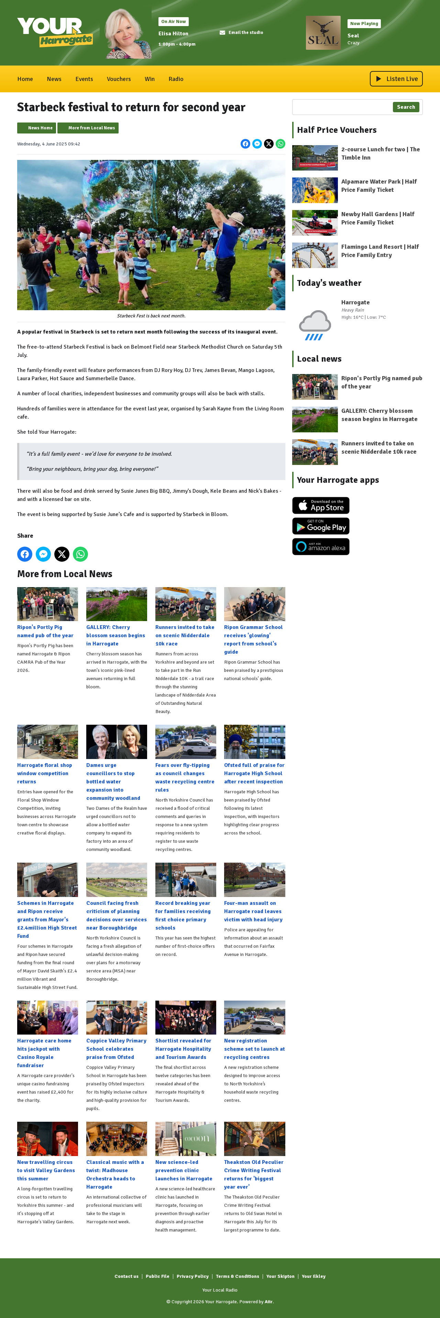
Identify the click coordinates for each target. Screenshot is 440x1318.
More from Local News (91, 128)
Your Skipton (280, 1276)
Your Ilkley (314, 1276)
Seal (353, 35)
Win (150, 79)
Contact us (126, 1276)
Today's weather (329, 283)
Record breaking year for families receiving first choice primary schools (185, 897)
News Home (40, 128)
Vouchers (119, 79)
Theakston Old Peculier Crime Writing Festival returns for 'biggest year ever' (254, 1156)
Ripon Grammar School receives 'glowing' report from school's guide (254, 621)
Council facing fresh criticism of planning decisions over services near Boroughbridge (116, 897)
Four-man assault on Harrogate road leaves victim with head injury (254, 893)
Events (84, 79)
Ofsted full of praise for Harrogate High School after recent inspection (254, 755)
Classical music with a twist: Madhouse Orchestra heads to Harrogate (116, 1156)
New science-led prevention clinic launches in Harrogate (185, 1152)
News (54, 79)
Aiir (269, 1302)
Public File (157, 1276)
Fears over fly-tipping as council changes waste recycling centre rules (185, 759)
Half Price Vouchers (337, 130)
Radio (176, 79)
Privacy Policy (193, 1276)
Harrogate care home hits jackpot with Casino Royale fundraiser (47, 1034)
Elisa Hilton (173, 33)
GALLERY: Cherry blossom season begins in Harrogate (116, 617)
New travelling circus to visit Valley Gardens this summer (47, 1152)
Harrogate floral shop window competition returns (47, 755)
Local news (319, 358)
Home (25, 79)
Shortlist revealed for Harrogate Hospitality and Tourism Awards (185, 1030)
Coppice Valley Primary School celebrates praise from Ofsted (116, 1030)
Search (406, 107)
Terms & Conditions (237, 1276)
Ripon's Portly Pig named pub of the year (47, 613)
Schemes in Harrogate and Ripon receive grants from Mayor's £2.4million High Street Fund (47, 901)
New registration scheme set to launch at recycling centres (254, 1030)
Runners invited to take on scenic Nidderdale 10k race (185, 617)
